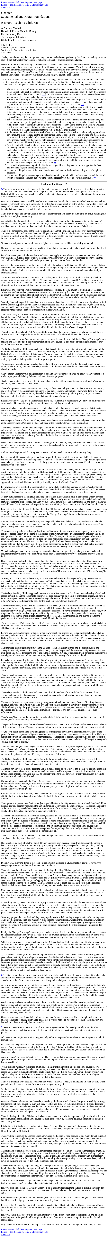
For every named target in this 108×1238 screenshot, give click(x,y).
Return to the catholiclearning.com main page (21, 2)
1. (2, 189)
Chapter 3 (5, 7)
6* (55, 162)
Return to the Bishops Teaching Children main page (24, 5)
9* (95, 178)
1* (43, 94)
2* (82, 104)
